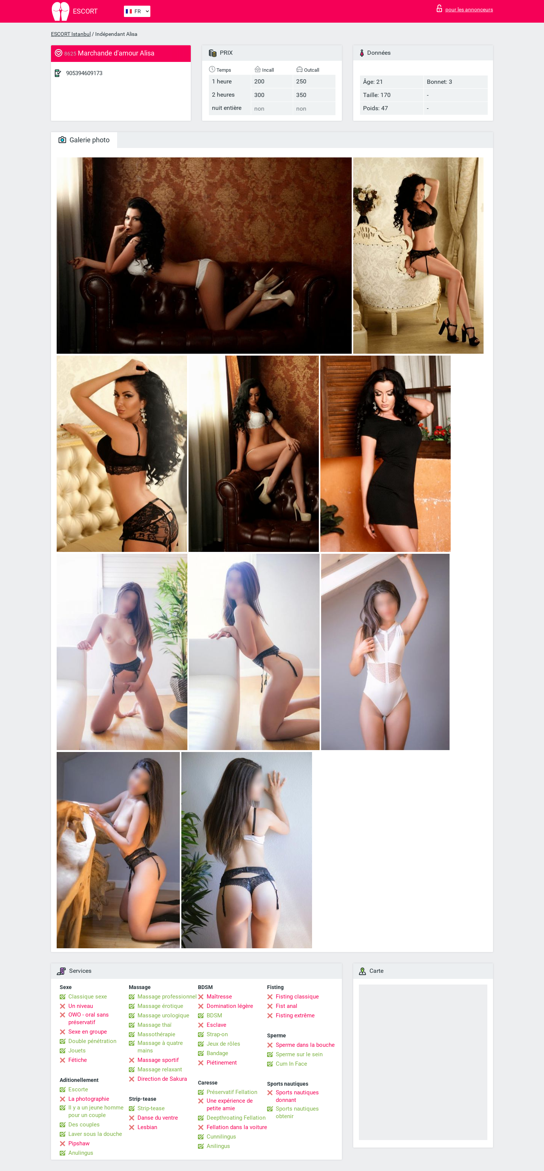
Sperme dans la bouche (305, 1045)
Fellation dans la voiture (237, 1127)
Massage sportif (158, 1060)
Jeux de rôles (223, 1043)
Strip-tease (151, 1108)
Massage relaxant (160, 1069)
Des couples (84, 1124)
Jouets (77, 1050)
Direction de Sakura (162, 1078)
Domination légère (230, 1006)
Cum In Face (291, 1063)
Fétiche (77, 1060)
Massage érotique (160, 1006)
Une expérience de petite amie (230, 1104)
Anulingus (80, 1152)
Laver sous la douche (95, 1134)
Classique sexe (87, 996)
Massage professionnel (167, 996)
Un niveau (80, 1006)
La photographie (88, 1099)
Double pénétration (92, 1041)
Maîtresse (219, 996)
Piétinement (222, 1062)
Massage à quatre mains (160, 1047)
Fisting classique (297, 996)
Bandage (217, 1053)
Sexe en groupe (87, 1031)
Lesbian (147, 1127)
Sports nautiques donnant (297, 1096)
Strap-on (217, 1034)
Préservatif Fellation (232, 1092)
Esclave (216, 1025)
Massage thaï (155, 1025)
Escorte (78, 1089)
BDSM (214, 1015)
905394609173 (84, 73)
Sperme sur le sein (299, 1054)
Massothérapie (156, 1034)
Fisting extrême (295, 1015)
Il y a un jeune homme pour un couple (96, 1111)
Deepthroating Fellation (236, 1117)
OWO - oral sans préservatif (88, 1018)
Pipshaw (79, 1143)
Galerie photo (84, 140)
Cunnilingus (221, 1136)
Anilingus (218, 1146)
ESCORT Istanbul (71, 34)
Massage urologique (163, 1015)
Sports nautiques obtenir (297, 1112)
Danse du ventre (158, 1117)
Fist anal (286, 1006)
